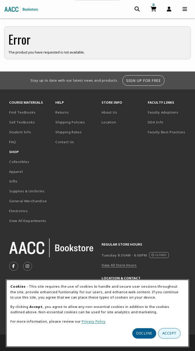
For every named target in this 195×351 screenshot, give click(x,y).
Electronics (18, 211)
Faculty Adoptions (163, 112)
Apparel (16, 171)
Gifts (13, 181)
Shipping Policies (70, 122)
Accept (169, 333)
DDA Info (156, 122)
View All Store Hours (119, 265)
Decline (144, 333)
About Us (109, 112)
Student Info (20, 132)
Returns (62, 112)
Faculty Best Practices (166, 132)
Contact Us (64, 142)
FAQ (12, 142)
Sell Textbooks (22, 122)
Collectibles (19, 161)
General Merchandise (28, 201)
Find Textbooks (22, 112)
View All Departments (27, 220)
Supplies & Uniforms (27, 191)
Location (123, 122)
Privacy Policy (94, 321)
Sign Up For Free (143, 80)
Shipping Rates (68, 132)
